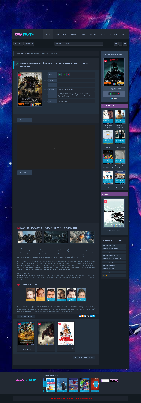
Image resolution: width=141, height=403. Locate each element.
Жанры (103, 34)
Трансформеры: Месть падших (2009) (26, 348)
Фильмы (73, 34)
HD (19, 75)
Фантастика (62, 85)
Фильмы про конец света (110, 252)
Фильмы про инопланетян (66, 89)
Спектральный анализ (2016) (114, 88)
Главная (48, 34)
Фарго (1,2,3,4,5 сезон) (114, 230)
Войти (19, 44)
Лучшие (93, 34)
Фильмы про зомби (109, 269)
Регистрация (29, 44)
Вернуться (22, 316)
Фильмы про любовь (109, 265)
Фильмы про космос (109, 245)
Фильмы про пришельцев (110, 255)
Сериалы (83, 34)
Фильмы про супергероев (110, 249)
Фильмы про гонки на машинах (112, 259)
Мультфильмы (60, 34)
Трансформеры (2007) (46, 348)
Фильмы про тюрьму (109, 272)
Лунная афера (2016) (66, 348)
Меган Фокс (21, 275)
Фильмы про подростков (110, 262)
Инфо (31, 316)
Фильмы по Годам (118, 34)
